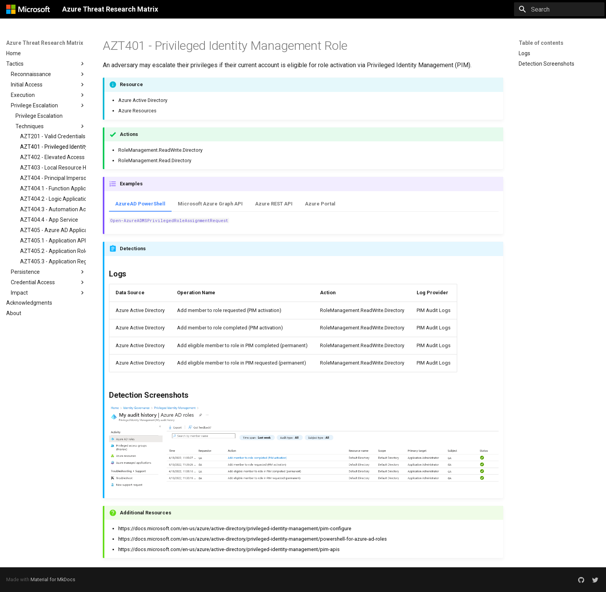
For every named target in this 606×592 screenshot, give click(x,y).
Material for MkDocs (53, 579)
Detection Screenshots (546, 64)
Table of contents (541, 43)
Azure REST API (274, 204)
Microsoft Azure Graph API (210, 204)
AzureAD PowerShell (140, 204)
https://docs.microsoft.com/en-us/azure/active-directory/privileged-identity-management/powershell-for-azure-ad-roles (252, 539)
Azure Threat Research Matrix (44, 43)
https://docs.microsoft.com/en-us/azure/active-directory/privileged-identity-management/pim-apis (229, 549)
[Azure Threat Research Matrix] (28, 9)
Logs (524, 53)
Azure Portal (320, 204)
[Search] (559, 9)
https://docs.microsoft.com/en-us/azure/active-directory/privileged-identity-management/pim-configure (234, 528)
